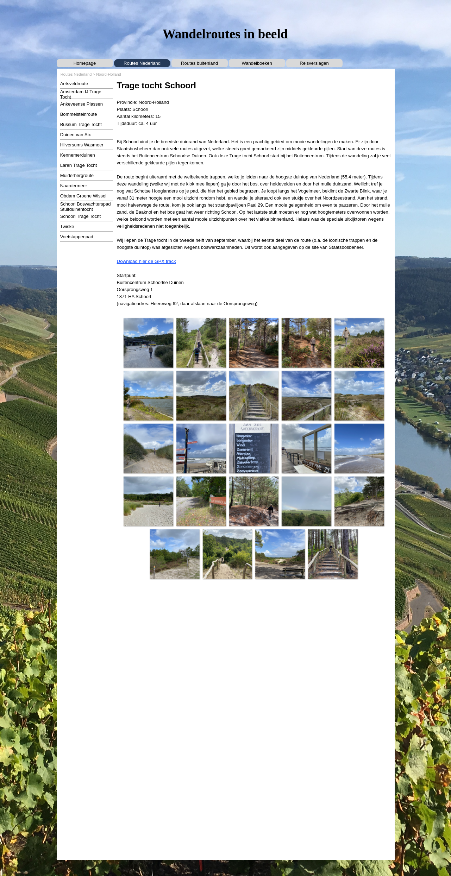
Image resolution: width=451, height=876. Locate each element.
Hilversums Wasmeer (82, 144)
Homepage (85, 63)
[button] (148, 342)
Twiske (67, 226)
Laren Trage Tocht (78, 165)
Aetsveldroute (74, 83)
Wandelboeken (257, 63)
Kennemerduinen (77, 155)
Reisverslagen (314, 63)
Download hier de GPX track (146, 261)
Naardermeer (73, 185)
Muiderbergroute (77, 175)
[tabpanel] (254, 103)
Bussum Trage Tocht (81, 124)
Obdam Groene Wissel (83, 195)
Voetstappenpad (76, 236)
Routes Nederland (142, 63)
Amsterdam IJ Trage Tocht (80, 94)
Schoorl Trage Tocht (80, 216)
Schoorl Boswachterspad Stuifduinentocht (85, 206)
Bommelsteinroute (78, 114)
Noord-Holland (108, 74)
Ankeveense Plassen (81, 104)
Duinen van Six (75, 134)
